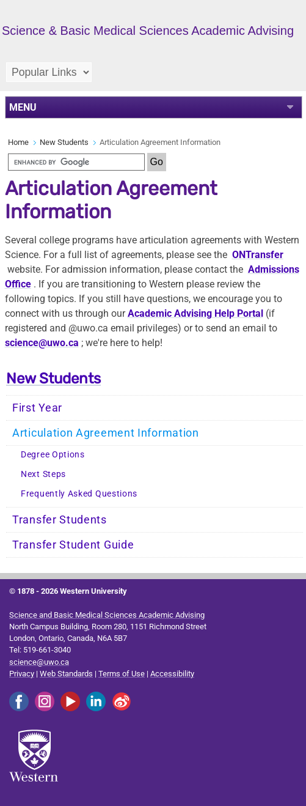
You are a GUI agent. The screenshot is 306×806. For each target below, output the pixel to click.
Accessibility (172, 673)
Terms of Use (121, 673)
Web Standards (66, 673)
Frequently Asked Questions (79, 494)
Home (18, 142)
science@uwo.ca (42, 343)
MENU (23, 107)
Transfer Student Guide (73, 545)
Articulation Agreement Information (105, 433)
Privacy (21, 673)
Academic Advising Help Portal (195, 313)
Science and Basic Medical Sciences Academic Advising (107, 614)
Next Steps (43, 474)
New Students (64, 142)
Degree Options (53, 454)
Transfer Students (59, 520)
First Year (37, 408)
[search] (76, 162)
